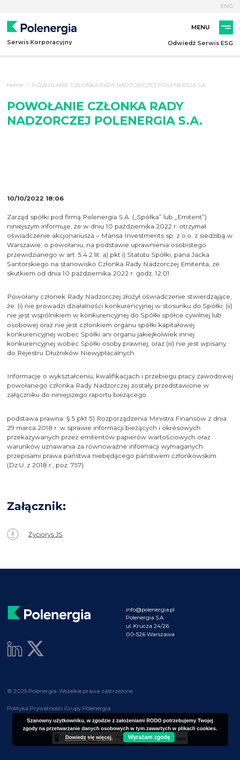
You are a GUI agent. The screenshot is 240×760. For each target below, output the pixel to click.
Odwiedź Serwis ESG (200, 43)
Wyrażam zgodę (149, 737)
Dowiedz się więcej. (89, 737)
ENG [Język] (227, 6)
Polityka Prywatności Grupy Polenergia (58, 708)
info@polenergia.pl (150, 609)
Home (15, 85)
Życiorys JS (35, 534)
